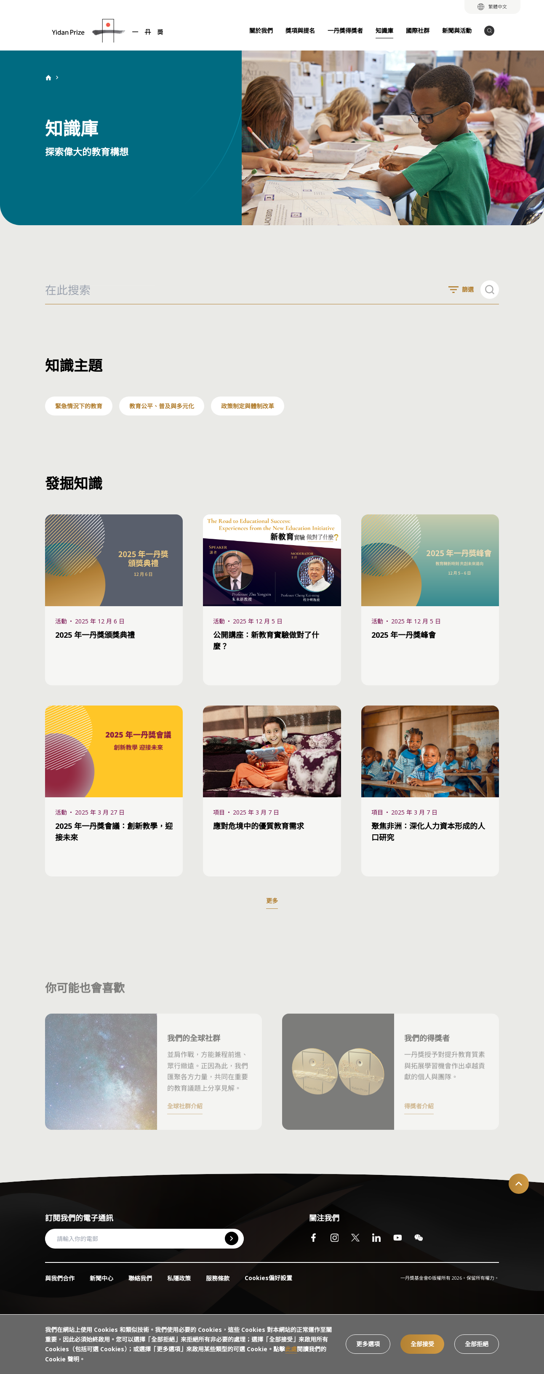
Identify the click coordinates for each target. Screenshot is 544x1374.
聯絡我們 (140, 1278)
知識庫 (384, 31)
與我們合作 (60, 1278)
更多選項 (368, 1344)
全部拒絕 (476, 1344)
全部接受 (422, 1344)
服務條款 (217, 1278)
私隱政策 (179, 1278)
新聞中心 (101, 1278)
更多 (272, 901)
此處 (291, 1349)
